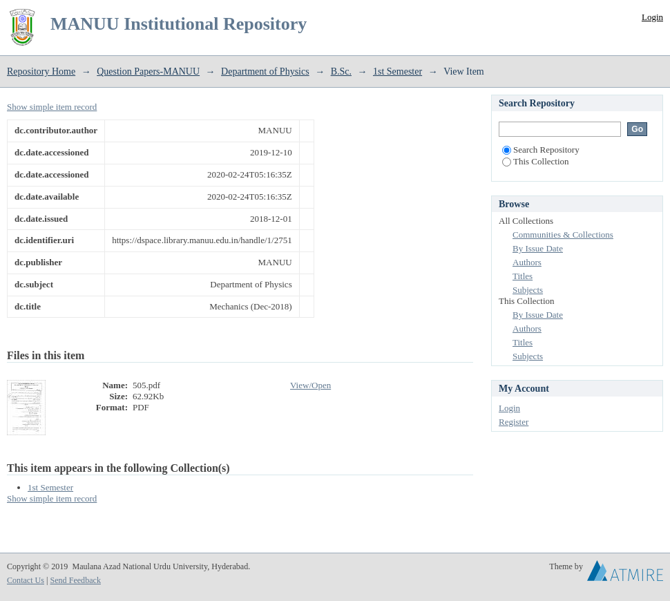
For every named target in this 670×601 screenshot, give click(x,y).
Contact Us (25, 580)
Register (513, 422)
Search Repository (541, 149)
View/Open (310, 385)
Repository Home (41, 71)
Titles (523, 276)
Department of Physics (265, 71)
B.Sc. (341, 71)
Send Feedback (75, 580)
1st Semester (397, 71)
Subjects (528, 290)
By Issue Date (538, 248)
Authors (527, 262)
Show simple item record (52, 107)
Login (652, 17)
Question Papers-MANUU (148, 71)
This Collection (535, 161)
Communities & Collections (563, 234)
